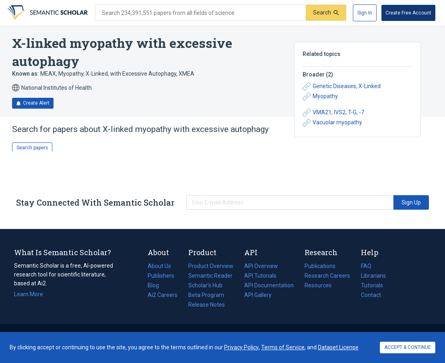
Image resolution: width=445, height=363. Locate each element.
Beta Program (206, 295)
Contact (371, 295)
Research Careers (327, 275)
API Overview (261, 266)
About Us (159, 266)
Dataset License (338, 347)
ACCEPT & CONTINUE (407, 347)
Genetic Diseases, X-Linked (342, 86)
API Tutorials (260, 275)
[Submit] (326, 13)
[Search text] (200, 13)
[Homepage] (47, 13)
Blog (156, 285)
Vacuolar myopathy (332, 123)
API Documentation (269, 285)
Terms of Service (283, 347)
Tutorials (372, 285)
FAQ (366, 266)
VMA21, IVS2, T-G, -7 (333, 113)
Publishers (161, 275)
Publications (320, 266)
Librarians (373, 275)
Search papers (32, 148)
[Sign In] (365, 12)
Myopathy (320, 97)
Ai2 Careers (162, 295)
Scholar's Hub (205, 285)
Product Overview (210, 266)
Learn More (28, 294)
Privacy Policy (241, 347)
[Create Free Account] (408, 13)
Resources (318, 285)
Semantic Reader (210, 275)
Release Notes (206, 304)
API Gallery (258, 295)
